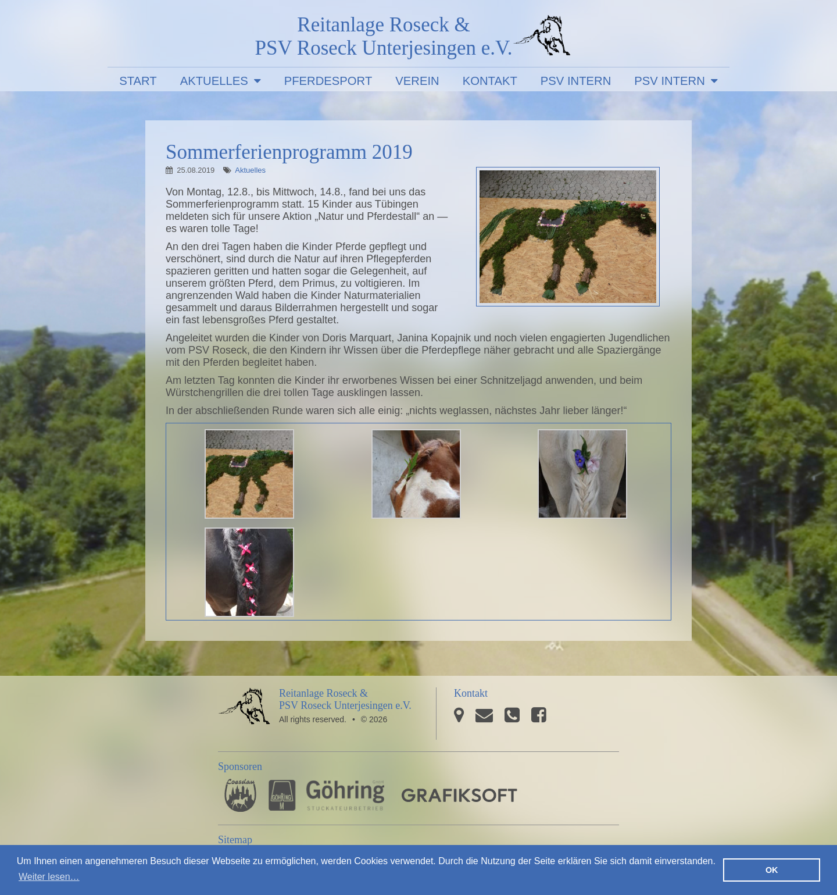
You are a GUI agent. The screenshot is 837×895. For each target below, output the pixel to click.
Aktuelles (214, 80)
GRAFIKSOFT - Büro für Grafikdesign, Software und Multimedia (459, 795)
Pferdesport (328, 80)
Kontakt (490, 80)
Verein (417, 80)
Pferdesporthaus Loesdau (240, 795)
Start (138, 80)
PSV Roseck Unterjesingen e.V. (542, 38)
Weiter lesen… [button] (49, 877)
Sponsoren (240, 766)
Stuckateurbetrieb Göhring (326, 795)
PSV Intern (576, 80)
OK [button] (772, 870)
